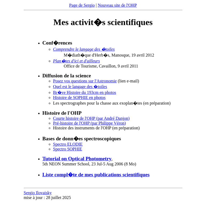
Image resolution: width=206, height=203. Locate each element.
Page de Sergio (82, 5)
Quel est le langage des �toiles (80, 86)
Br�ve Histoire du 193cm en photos (84, 92)
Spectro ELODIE (68, 144)
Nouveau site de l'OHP (117, 5)
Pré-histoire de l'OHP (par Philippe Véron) (89, 123)
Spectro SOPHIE (67, 149)
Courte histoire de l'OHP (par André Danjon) (91, 118)
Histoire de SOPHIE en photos (79, 97)
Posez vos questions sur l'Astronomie (85, 81)
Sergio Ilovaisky (38, 192)
